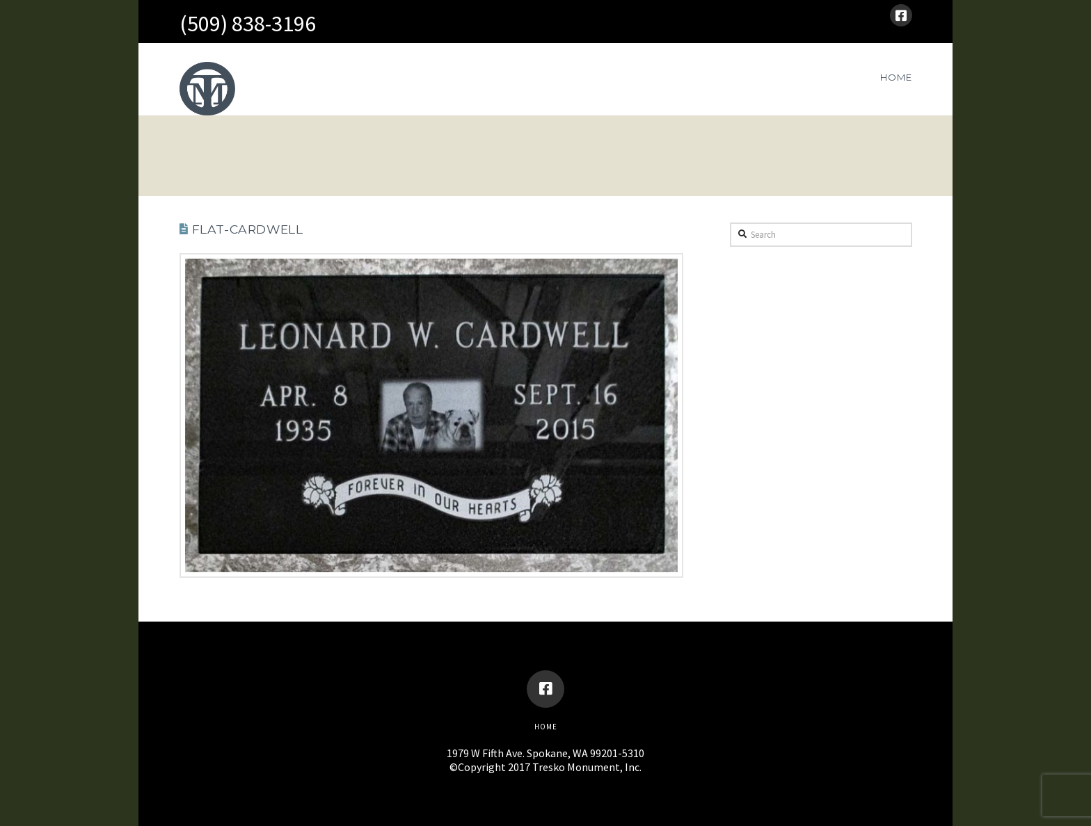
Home (545, 726)
